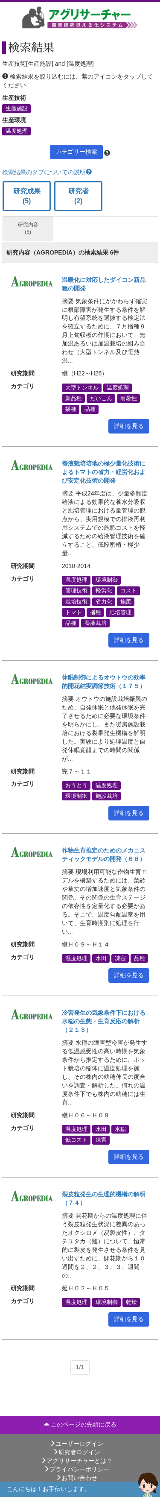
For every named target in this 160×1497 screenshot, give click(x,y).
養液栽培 (95, 623)
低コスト (76, 1140)
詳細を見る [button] (129, 425)
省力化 (104, 601)
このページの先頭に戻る (80, 1424)
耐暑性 (128, 398)
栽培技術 (76, 601)
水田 (101, 958)
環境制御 (107, 580)
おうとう (76, 785)
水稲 (120, 1129)
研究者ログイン (76, 1452)
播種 (70, 409)
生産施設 (17, 108)
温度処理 (17, 131)
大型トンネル (82, 387)
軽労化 (104, 591)
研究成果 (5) (27, 196)
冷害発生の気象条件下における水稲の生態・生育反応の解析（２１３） (103, 1021)
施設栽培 (107, 796)
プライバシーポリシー (76, 1469)
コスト (128, 591)
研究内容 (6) (28, 228)
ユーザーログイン (76, 1443)
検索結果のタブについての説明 (47, 172)
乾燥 (131, 1302)
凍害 (120, 958)
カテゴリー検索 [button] (76, 151)
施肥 (125, 601)
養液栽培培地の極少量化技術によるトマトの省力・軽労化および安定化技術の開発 (103, 472)
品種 (90, 409)
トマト (73, 612)
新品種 (73, 398)
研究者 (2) (78, 196)
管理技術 (76, 591)
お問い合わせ (76, 1477)
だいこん (101, 398)
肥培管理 (120, 612)
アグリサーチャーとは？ (76, 1460)
